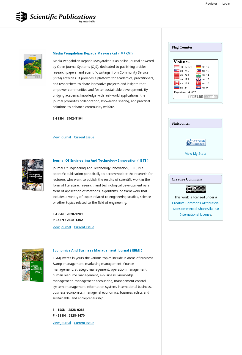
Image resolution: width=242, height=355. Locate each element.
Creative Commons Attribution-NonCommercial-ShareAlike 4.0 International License (195, 209)
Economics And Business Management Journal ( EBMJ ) (97, 250)
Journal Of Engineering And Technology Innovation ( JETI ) (100, 160)
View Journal (62, 137)
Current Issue (84, 137)
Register (211, 3)
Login (226, 3)
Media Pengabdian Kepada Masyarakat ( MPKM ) (93, 53)
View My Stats (195, 153)
